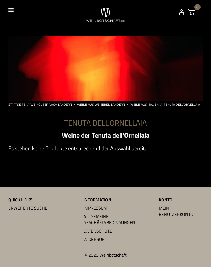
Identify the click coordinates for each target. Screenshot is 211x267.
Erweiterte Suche (27, 208)
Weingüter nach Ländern (51, 104)
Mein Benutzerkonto (176, 211)
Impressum (95, 208)
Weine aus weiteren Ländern (101, 104)
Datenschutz (98, 231)
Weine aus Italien (144, 104)
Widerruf (94, 239)
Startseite (16, 104)
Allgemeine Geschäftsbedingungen (109, 219)
